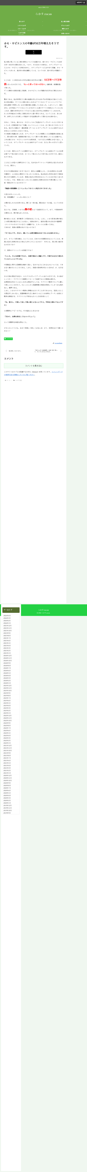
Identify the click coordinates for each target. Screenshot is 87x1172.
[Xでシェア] (33, 52)
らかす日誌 (8, 338)
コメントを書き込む (33, 366)
